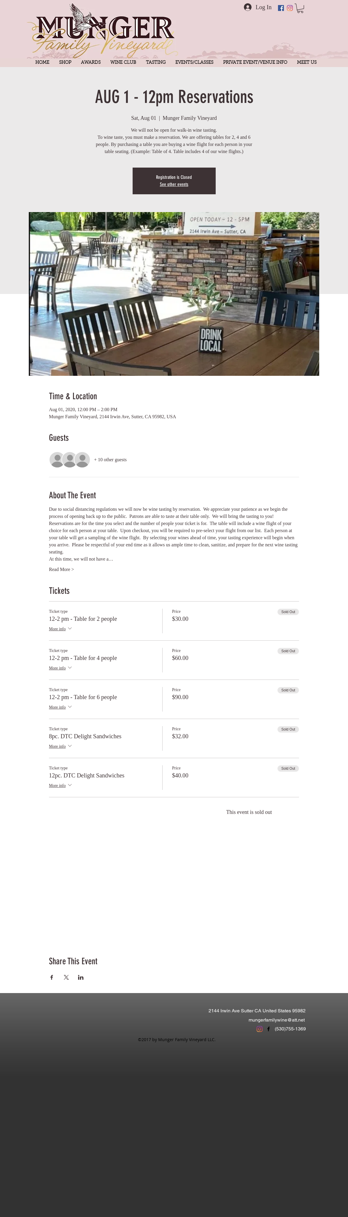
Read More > (61, 569)
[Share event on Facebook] (52, 977)
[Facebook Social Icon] (281, 8)
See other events (174, 184)
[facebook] (268, 1029)
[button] (300, 8)
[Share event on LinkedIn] (81, 977)
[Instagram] (290, 8)
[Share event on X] (66, 977)
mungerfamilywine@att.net (277, 1020)
